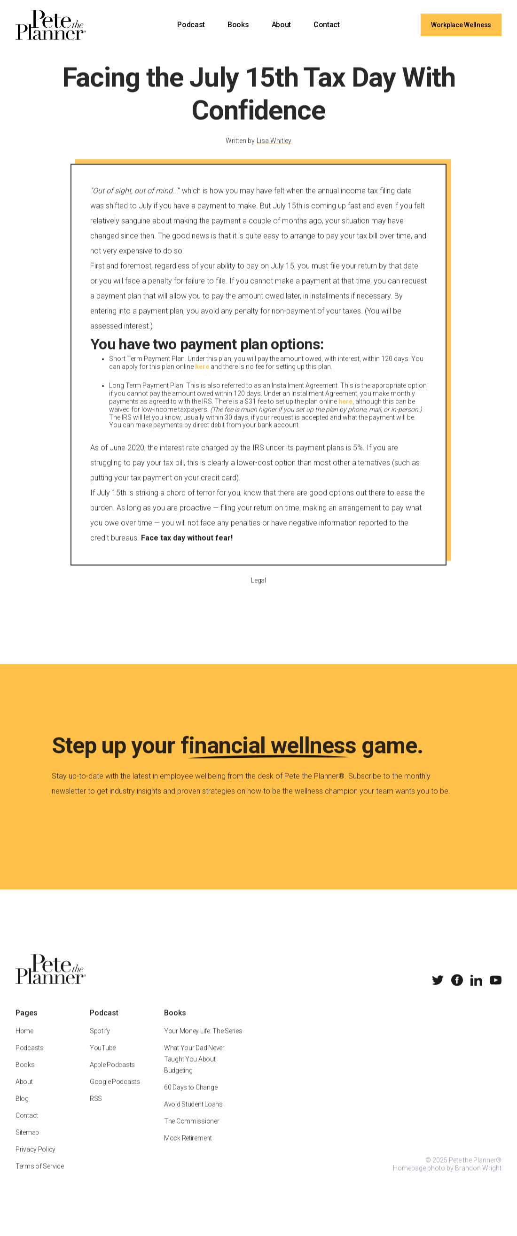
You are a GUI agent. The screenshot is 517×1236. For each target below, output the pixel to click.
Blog (22, 1110)
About (281, 24)
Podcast (191, 24)
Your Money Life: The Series (203, 1043)
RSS (96, 1110)
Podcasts (30, 1060)
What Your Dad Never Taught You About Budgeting (194, 1071)
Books (238, 24)
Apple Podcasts (112, 1077)
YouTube (103, 1060)
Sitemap (27, 1144)
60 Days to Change (190, 1099)
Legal (258, 592)
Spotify (100, 1043)
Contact (326, 24)
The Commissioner (191, 1133)
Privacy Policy (35, 1161)
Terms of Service (40, 1178)
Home (24, 1043)
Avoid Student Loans (193, 1116)
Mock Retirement (188, 1150)
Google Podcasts (115, 1093)
